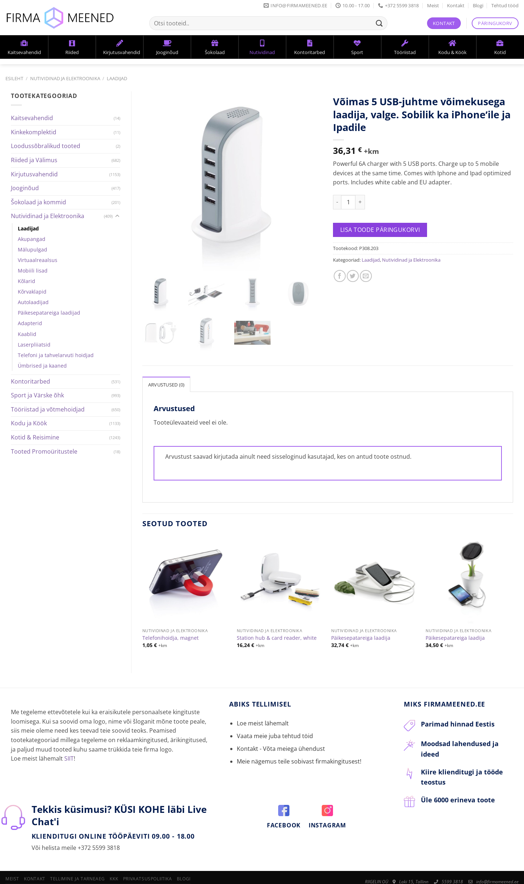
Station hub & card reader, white (277, 621)
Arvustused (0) (166, 368)
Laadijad (117, 78)
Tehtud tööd (505, 5)
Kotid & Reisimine (35, 437)
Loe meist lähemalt (263, 707)
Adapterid (30, 323)
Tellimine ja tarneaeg (77, 862)
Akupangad (31, 239)
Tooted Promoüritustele (44, 451)
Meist (433, 5)
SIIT (69, 742)
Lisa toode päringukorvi (380, 230)
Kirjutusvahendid (34, 174)
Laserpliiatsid (34, 344)
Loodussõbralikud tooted (45, 146)
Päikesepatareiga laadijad (49, 312)
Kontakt (455, 5)
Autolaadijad (33, 302)
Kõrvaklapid (32, 291)
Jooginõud (25, 188)
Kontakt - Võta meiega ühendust (281, 732)
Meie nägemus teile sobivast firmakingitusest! (299, 745)
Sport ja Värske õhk (37, 395)
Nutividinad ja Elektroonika (65, 78)
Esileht (14, 78)
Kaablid (27, 334)
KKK (114, 862)
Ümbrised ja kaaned (42, 365)
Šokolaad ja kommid (38, 202)
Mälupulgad (32, 249)
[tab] (166, 367)
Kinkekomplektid (33, 132)
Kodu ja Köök (29, 423)
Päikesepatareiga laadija (360, 621)
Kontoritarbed (30, 381)
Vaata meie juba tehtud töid (275, 719)
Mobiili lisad (33, 270)
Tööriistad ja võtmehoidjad (48, 409)
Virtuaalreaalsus (37, 260)
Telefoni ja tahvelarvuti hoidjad (56, 355)
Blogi (478, 5)
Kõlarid (26, 281)
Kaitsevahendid (32, 118)
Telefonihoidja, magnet (170, 621)
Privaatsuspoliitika (147, 862)
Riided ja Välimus (34, 160)
